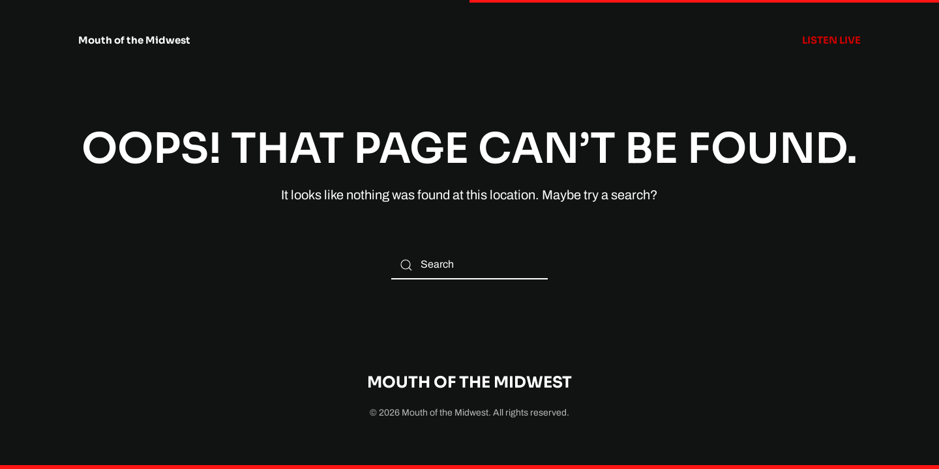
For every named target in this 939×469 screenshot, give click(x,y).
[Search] (469, 264)
